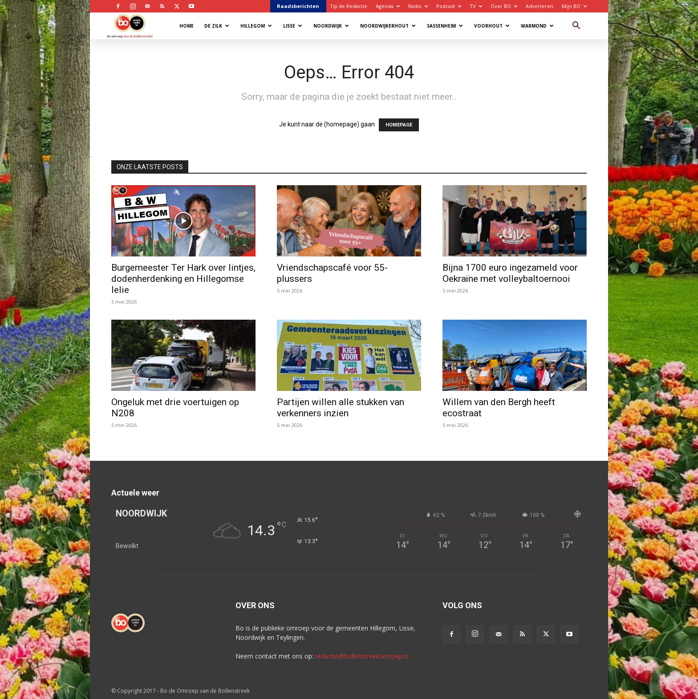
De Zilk (216, 26)
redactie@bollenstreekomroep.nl (362, 656)
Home (186, 26)
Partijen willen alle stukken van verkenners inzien (340, 408)
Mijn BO (574, 6)
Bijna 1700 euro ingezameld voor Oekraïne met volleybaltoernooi (510, 273)
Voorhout (492, 26)
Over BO (504, 6)
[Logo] (134, 25)
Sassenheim (445, 26)
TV (476, 6)
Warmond (537, 26)
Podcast (448, 6)
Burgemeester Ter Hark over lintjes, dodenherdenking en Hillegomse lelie (183, 278)
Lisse (292, 26)
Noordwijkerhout (388, 26)
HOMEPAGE (399, 125)
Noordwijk (331, 26)
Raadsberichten (298, 6)
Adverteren (539, 6)
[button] (576, 26)
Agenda (388, 6)
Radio (418, 6)
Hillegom (256, 26)
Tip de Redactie (348, 6)
